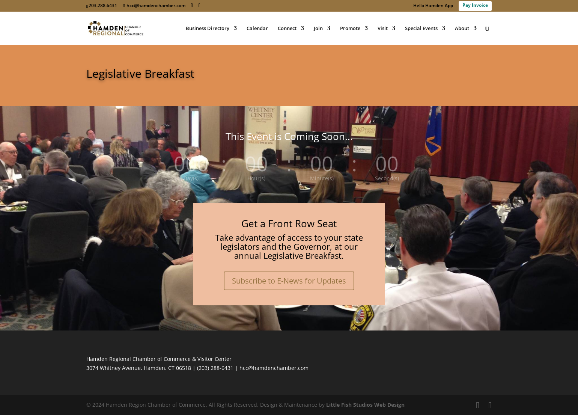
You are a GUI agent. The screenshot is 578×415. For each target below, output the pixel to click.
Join (318, 29)
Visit (383, 29)
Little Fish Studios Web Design (365, 404)
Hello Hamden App (433, 6)
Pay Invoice (475, 5)
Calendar (257, 29)
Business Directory (207, 29)
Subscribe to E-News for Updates (289, 281)
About (462, 29)
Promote (350, 29)
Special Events (421, 29)
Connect (287, 29)
